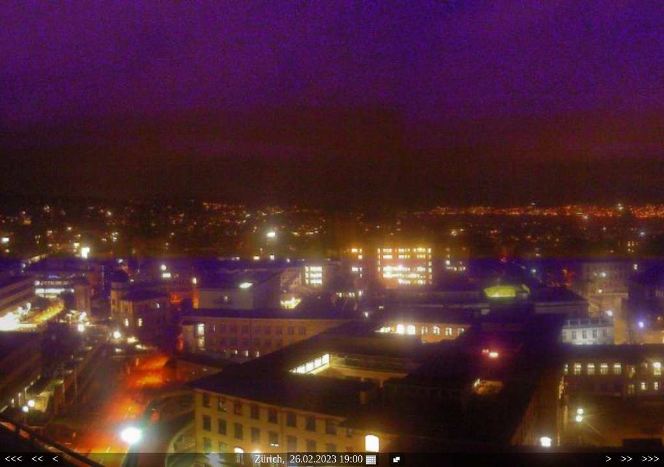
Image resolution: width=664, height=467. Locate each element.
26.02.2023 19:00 (332, 459)
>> (626, 458)
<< (37, 458)
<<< (13, 458)
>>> (650, 458)
